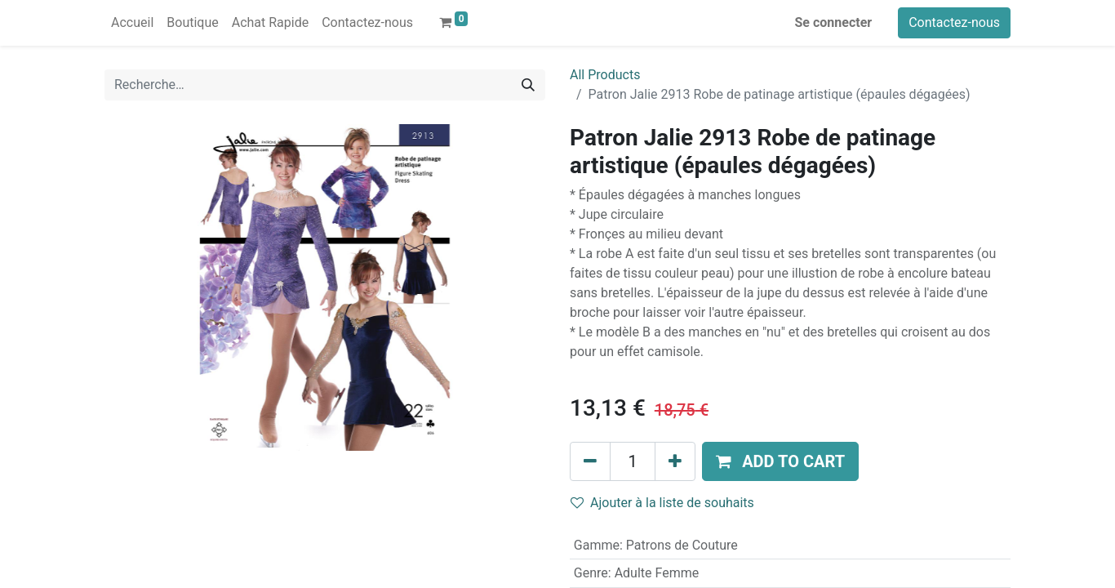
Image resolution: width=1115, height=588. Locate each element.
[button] (780, 461)
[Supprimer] (590, 461)
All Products (605, 74)
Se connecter (834, 22)
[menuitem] (132, 23)
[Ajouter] (675, 461)
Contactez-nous (954, 22)
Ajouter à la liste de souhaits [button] (662, 502)
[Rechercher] (528, 84)
